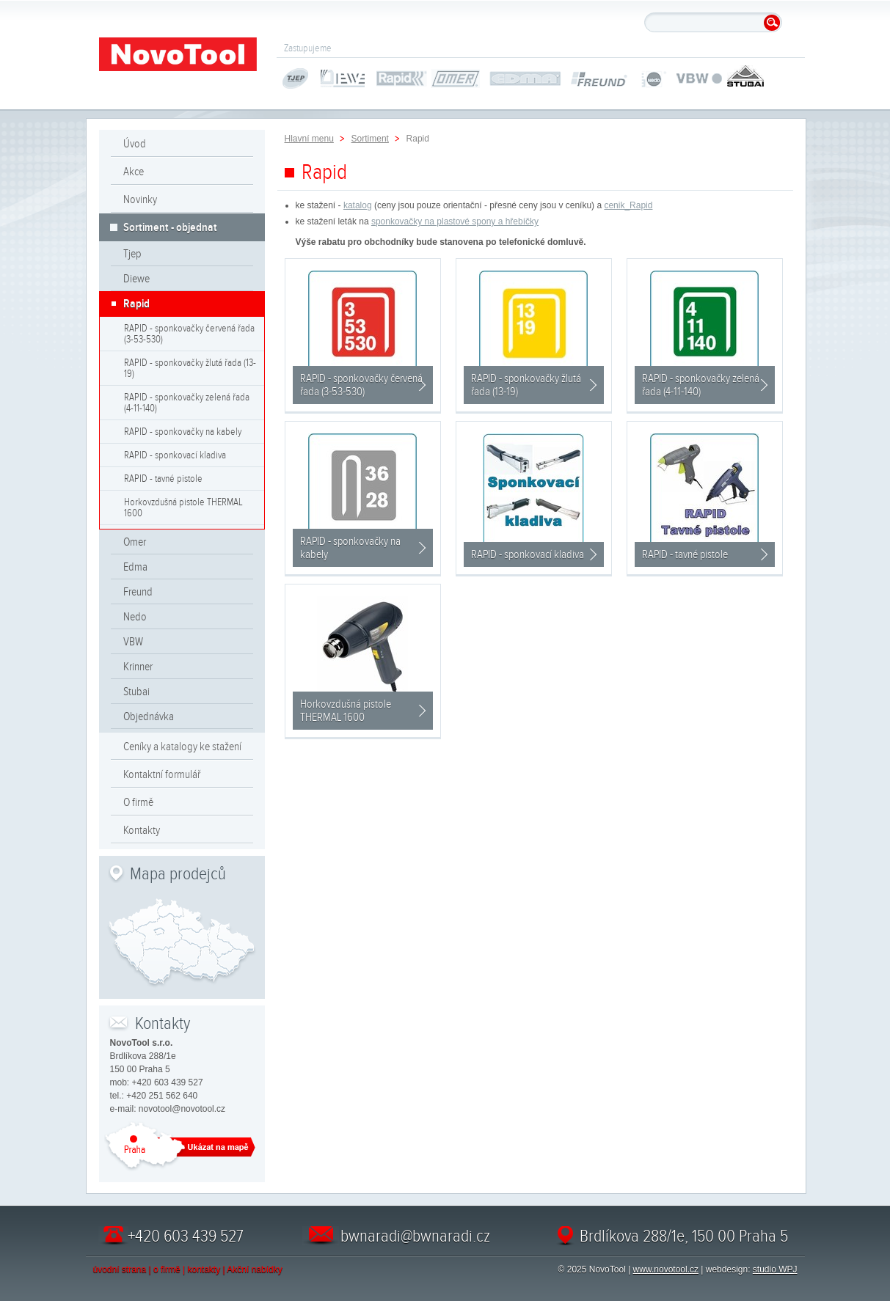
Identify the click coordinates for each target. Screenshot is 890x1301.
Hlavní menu (309, 138)
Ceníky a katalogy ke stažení (182, 746)
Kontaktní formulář (161, 774)
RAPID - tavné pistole (163, 478)
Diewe (136, 278)
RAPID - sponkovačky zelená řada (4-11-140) (186, 403)
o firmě (166, 1269)
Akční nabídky (254, 1269)
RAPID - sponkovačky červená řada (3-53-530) (189, 334)
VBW (133, 641)
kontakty (204, 1269)
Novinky (140, 199)
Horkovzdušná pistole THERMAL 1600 (183, 507)
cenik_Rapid (628, 205)
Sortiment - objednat (170, 227)
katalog (357, 205)
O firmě (138, 802)
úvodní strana (120, 1269)
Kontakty (141, 830)
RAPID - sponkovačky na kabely (182, 431)
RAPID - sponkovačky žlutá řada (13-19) (190, 368)
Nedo (135, 616)
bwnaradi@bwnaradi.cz (415, 1235)
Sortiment (370, 138)
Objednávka (148, 716)
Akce (133, 171)
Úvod (134, 143)
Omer (134, 542)
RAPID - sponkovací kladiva (175, 455)
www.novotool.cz (665, 1269)
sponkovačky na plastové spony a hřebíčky (455, 221)
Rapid (136, 303)
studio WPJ (775, 1269)
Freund (138, 591)
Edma (135, 566)
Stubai (136, 691)
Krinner (138, 666)
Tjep (132, 253)
